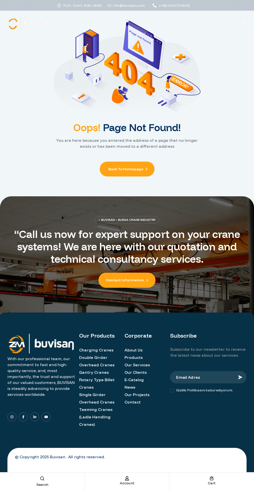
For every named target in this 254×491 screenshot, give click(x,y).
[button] (127, 280)
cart (211, 483)
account (127, 483)
